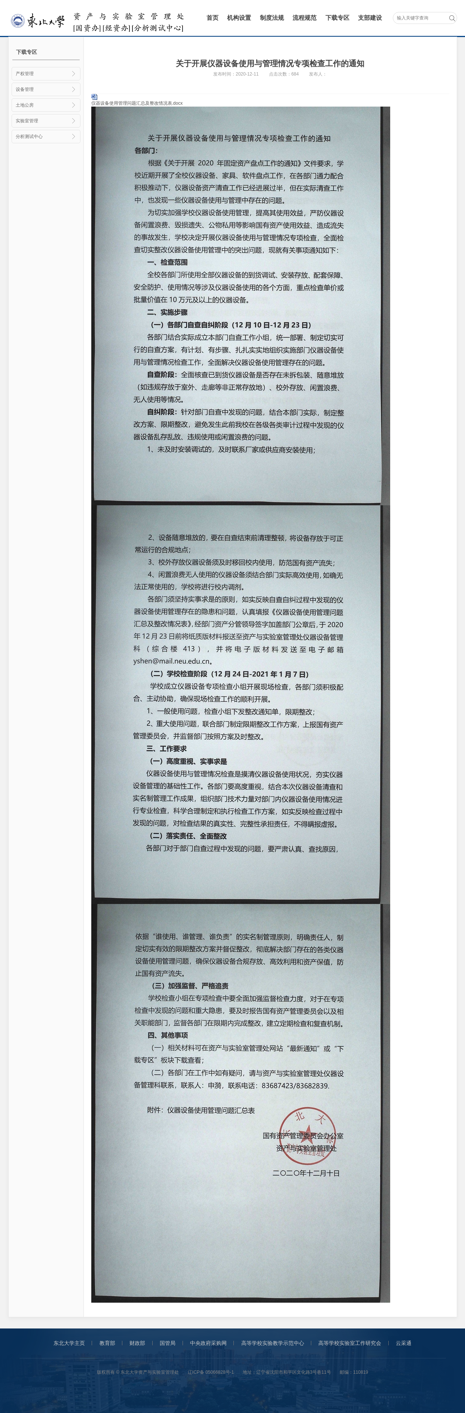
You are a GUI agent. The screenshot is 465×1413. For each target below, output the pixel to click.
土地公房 (46, 105)
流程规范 (304, 18)
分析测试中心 (46, 136)
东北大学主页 (69, 1343)
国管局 (167, 1343)
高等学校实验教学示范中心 (272, 1343)
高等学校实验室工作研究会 (349, 1343)
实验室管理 (46, 120)
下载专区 (337, 18)
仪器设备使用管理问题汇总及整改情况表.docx (137, 103)
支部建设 (370, 18)
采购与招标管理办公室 (99, 18)
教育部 (107, 1343)
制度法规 (272, 18)
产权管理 (46, 73)
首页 (212, 18)
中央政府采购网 (208, 1343)
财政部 (137, 1343)
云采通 (404, 1343)
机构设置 (239, 18)
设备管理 (46, 89)
